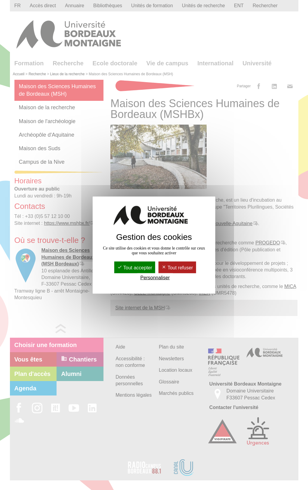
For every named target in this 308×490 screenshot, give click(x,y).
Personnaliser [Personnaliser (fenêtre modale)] (155, 277)
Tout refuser (177, 267)
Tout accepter (134, 267)
